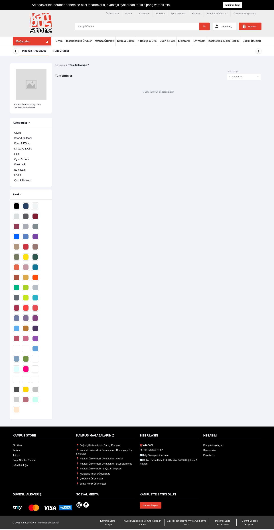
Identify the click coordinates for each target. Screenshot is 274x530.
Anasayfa (60, 65)
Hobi (17, 153)
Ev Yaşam (199, 40)
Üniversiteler (112, 13)
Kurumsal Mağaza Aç (245, 13)
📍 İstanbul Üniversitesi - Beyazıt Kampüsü (98, 468)
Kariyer (16, 450)
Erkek (17, 175)
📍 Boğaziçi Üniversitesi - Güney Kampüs (98, 445)
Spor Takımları (178, 13)
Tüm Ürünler (61, 50)
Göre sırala (232, 71)
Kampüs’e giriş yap (213, 445)
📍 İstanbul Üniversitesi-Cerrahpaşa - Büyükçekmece (104, 463)
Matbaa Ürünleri (104, 40)
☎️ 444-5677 (146, 445)
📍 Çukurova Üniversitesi (89, 478)
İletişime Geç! (232, 5)
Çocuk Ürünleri (252, 40)
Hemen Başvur (151, 505)
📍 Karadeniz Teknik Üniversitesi (93, 473)
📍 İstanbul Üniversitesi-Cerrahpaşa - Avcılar (99, 458)
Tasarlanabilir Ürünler (79, 40)
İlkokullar (160, 13)
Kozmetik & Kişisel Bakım (224, 40)
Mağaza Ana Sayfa (34, 50)
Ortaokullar (144, 13)
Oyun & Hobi (167, 40)
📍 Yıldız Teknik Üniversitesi (91, 483)
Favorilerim (209, 455)
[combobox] (244, 76)
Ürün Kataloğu (20, 465)
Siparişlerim (209, 450)
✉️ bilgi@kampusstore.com (154, 455)
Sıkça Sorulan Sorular (24, 460)
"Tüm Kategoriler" (78, 65)
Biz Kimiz (17, 445)
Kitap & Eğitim (126, 40)
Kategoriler (20, 122)
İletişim (16, 455)
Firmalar (196, 13)
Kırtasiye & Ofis (147, 40)
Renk (16, 194)
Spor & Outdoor (23, 138)
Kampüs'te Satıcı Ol (217, 13)
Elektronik (184, 40)
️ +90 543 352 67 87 (151, 450)
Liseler (128, 13)
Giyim (59, 40)
